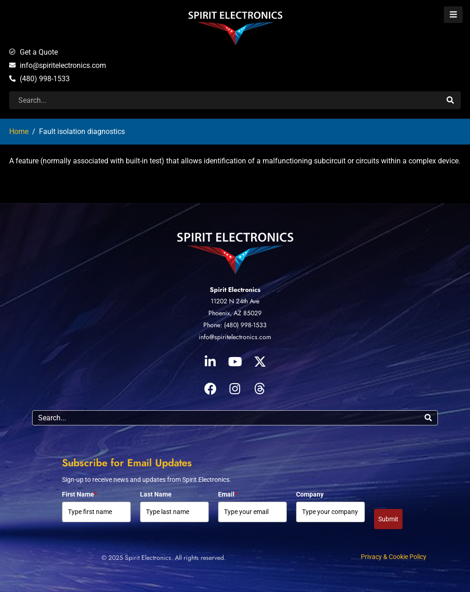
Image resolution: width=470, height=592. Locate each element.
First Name (79, 494)
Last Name (156, 494)
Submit (388, 519)
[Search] (449, 100)
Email (227, 494)
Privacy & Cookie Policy (393, 556)
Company (310, 494)
